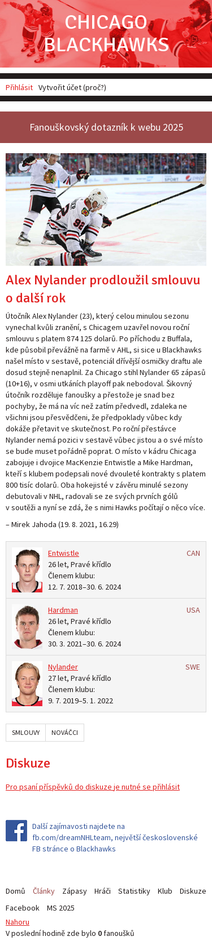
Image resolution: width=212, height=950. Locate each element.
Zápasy (74, 891)
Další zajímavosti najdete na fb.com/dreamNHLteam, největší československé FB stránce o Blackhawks (115, 837)
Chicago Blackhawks (106, 33)
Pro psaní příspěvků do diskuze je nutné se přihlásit (93, 787)
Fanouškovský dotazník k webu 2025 (106, 127)
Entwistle (63, 553)
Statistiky (134, 891)
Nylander (63, 667)
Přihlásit (19, 87)
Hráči (102, 891)
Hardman (63, 610)
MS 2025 (61, 908)
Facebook (23, 908)
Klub (165, 891)
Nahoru (17, 922)
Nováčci (64, 732)
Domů (15, 891)
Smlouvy (26, 732)
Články (44, 891)
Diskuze (193, 891)
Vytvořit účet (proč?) (72, 87)
